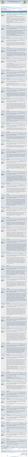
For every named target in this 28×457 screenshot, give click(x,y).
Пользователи (25, 4)
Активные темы (6, 6)
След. (26, 448)
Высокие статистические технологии (14, 1)
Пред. (20, 448)
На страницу (19, 448)
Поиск (23, 4)
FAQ (21, 4)
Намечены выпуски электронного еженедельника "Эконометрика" (12, 8)
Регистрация (4, 4)
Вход (1, 4)
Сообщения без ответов (3, 6)
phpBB (11, 456)
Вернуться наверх (2, 37)
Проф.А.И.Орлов (4, 8)
